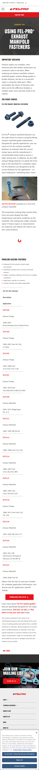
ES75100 (6, 310)
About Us (5, 728)
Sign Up (10, 681)
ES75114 (6, 456)
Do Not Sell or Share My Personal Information (19, 754)
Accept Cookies (19, 766)
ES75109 (6, 397)
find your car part (20, 610)
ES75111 (6, 418)
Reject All (19, 760)
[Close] (36, 732)
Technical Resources (10, 705)
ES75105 (6, 353)
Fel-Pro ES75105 (8, 204)
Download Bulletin (18, 597)
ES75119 (6, 522)
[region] (19, 750)
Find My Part (19, 15)
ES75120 (6, 540)
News (4, 722)
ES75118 (6, 500)
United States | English (13, 3)
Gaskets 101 (6, 717)
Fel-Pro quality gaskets (26, 604)
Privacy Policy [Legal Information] (27, 750)
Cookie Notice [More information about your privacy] (17, 750)
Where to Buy (7, 711)
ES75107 (6, 375)
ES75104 (6, 332)
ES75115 (6, 478)
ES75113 (6, 437)
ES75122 (6, 565)
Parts (6, 700)
